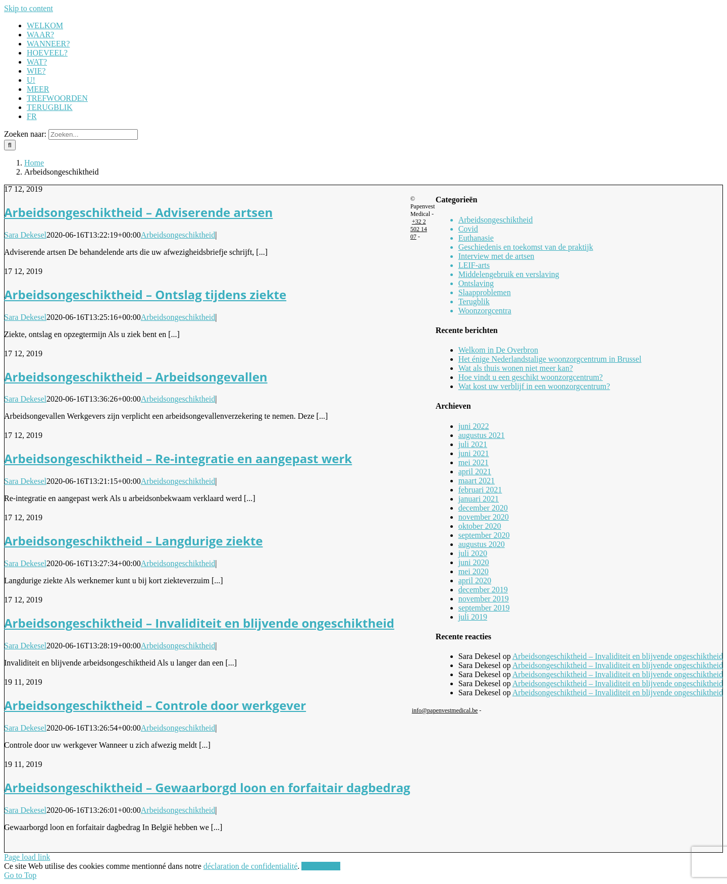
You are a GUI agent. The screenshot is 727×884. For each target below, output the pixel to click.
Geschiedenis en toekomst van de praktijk (525, 247)
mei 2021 (473, 462)
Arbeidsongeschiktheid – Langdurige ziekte (133, 540)
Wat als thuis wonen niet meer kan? (515, 368)
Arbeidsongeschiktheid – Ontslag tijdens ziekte (145, 294)
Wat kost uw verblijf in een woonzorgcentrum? (534, 386)
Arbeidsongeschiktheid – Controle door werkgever (155, 705)
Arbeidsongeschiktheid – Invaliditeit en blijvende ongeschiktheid (199, 623)
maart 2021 (476, 480)
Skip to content (28, 8)
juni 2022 (473, 426)
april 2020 (474, 580)
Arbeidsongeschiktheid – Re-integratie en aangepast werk (178, 458)
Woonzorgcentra (484, 310)
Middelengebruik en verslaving (508, 274)
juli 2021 (472, 444)
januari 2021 (478, 498)
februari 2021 (480, 489)
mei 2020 (473, 571)
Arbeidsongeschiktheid (178, 235)
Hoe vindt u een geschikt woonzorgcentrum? (530, 377)
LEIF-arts (474, 265)
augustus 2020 (481, 544)
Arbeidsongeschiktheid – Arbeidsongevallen (136, 376)
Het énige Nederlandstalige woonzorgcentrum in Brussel (550, 359)
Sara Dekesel (25, 235)
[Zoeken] (10, 145)
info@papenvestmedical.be (445, 710)
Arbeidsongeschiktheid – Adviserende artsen (138, 212)
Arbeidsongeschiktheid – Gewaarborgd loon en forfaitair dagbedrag (207, 787)
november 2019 (483, 598)
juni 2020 (473, 562)
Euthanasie (476, 238)
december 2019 (483, 589)
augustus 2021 (481, 435)
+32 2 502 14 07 (418, 229)
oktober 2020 (479, 526)
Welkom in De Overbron (498, 350)
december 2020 (483, 508)
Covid (468, 229)
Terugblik (474, 301)
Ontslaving (476, 283)
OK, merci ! (320, 866)
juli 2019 (472, 617)
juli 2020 (472, 553)
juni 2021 (473, 453)
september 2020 (484, 535)
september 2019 (484, 607)
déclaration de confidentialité (250, 866)
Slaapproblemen (484, 292)
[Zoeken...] (93, 134)
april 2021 (474, 471)
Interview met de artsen (496, 256)
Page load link (27, 857)
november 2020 (483, 517)
